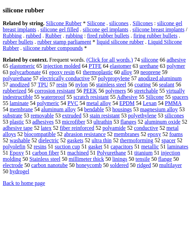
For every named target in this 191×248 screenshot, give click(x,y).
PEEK (90, 91)
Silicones (142, 23)
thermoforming (136, 140)
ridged (144, 165)
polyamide (114, 128)
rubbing (74, 36)
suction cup (67, 146)
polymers (115, 91)
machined (78, 153)
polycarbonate (25, 72)
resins (40, 146)
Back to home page (24, 183)
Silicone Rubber (64, 23)
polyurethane (17, 78)
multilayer (170, 165)
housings (122, 109)
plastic (17, 122)
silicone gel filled (59, 29)
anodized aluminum (160, 78)
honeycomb (89, 165)
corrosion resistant (54, 91)
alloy (126, 72)
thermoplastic (98, 72)
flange (165, 159)
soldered (119, 165)
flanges (128, 122)
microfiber (73, 122)
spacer (168, 140)
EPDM (127, 103)
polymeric (48, 103)
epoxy (154, 134)
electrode (13, 165)
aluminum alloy (58, 109)
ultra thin (102, 140)
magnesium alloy (159, 109)
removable (42, 115)
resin (61, 84)
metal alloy (98, 103)
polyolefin (14, 146)
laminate (19, 103)
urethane (148, 66)
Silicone (96, 23)
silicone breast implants (158, 29)
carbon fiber (45, 153)
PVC (72, 103)
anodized (20, 84)
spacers (180, 97)
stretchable (146, 91)
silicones (118, 23)
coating (143, 84)
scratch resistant (91, 97)
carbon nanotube (49, 165)
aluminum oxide (162, 122)
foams (176, 134)
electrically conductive (65, 78)
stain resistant (104, 115)
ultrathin (103, 122)
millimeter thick (86, 159)
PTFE (95, 66)
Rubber (53, 36)
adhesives (43, 122)
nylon (81, 84)
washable (20, 140)
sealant (166, 84)
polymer (176, 66)
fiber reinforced (77, 128)
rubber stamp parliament (64, 42)
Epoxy (17, 153)
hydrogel (19, 171)
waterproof (53, 97)
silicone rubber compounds (53, 48)
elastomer (120, 66)
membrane (21, 109)
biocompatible (40, 134)
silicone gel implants (105, 29)
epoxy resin (62, 72)
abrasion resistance (85, 134)
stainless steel (111, 84)
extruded (71, 115)
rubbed (33, 36)
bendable (94, 109)
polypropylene (114, 78)
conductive (146, 128)
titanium (143, 153)
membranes (126, 134)
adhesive (176, 60)
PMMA (173, 103)
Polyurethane (111, 153)
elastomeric (22, 66)
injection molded (62, 66)
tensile (143, 159)
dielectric (49, 140)
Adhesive (127, 97)
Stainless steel (44, 159)
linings (119, 159)
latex (46, 128)
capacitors (121, 146)
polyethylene (142, 115)
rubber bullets (18, 42)
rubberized (14, 91)
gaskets (75, 140)
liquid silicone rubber (120, 42)
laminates (177, 146)
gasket (95, 146)
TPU (43, 84)
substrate (12, 115)
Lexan (150, 103)
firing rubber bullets (156, 36)
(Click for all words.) (109, 60)
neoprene (150, 72)
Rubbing (12, 36)
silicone (149, 60)
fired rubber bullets (108, 36)
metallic (150, 146)
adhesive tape (18, 128)
